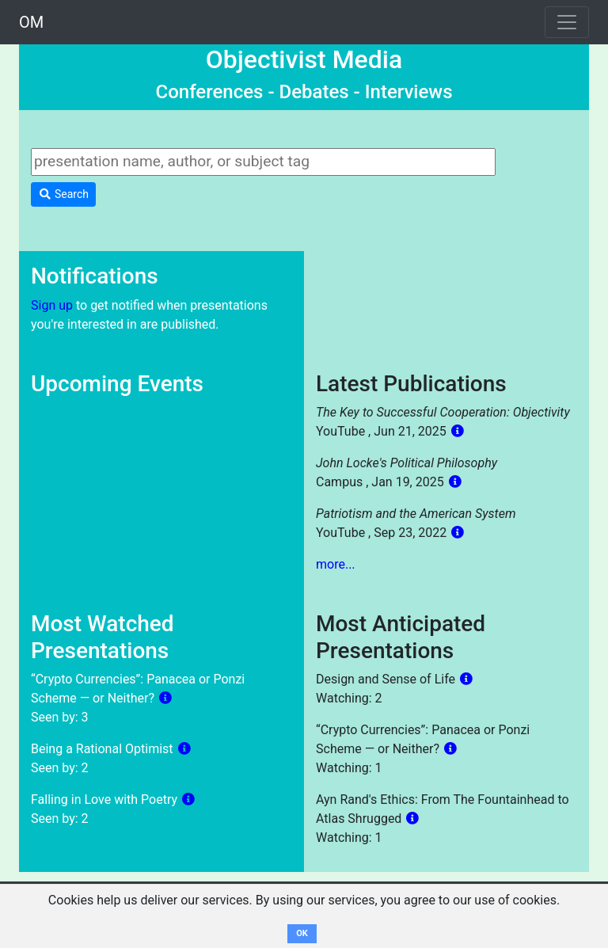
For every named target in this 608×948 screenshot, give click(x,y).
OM (31, 22)
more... (335, 564)
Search (63, 194)
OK (302, 933)
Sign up (52, 305)
